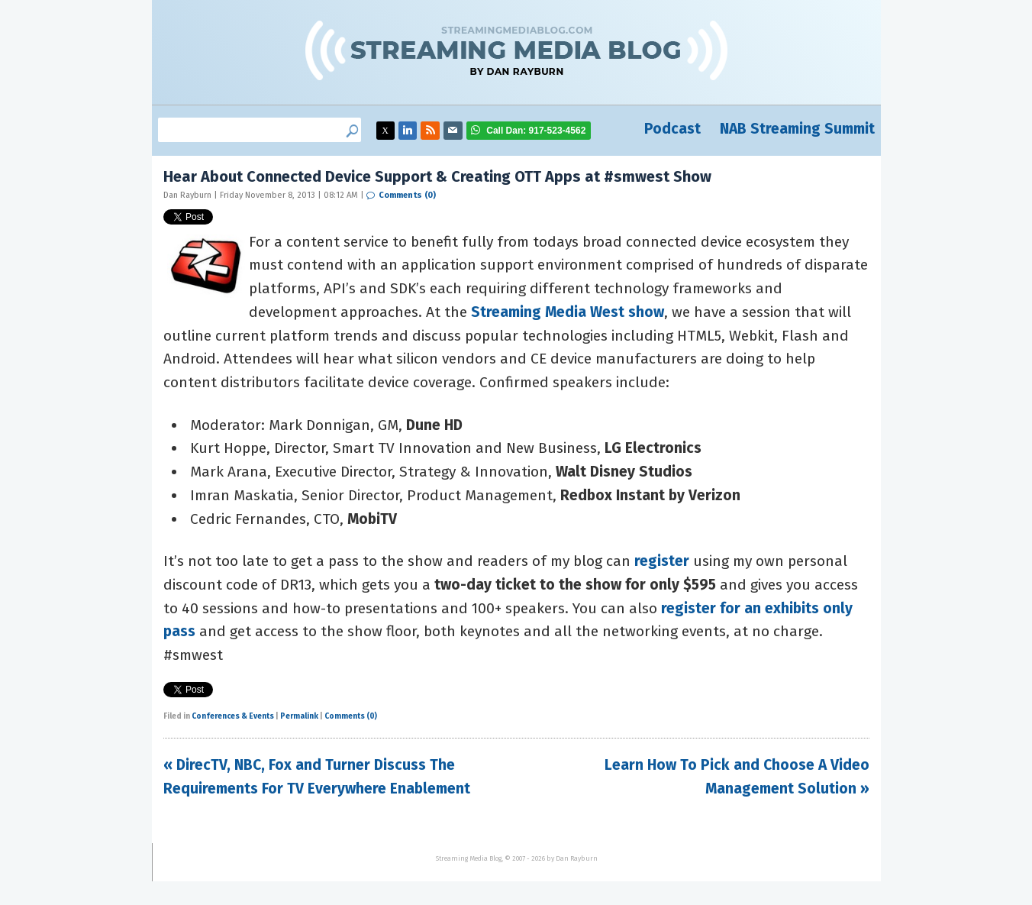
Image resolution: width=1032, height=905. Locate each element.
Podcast (672, 128)
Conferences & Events (233, 716)
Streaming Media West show (567, 312)
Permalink (299, 716)
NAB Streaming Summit (797, 128)
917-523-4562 (535, 130)
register (661, 561)
